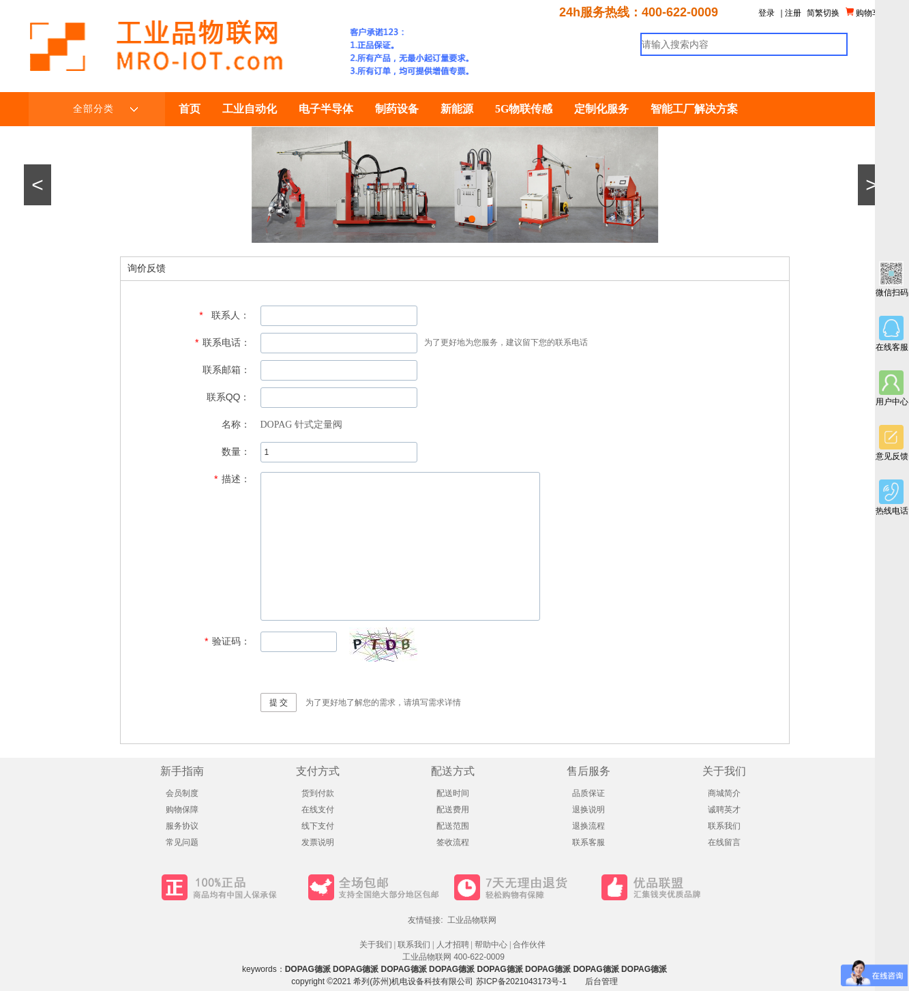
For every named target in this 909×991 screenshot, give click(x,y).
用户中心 (892, 388)
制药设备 (397, 109)
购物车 (863, 13)
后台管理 (601, 981)
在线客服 (892, 334)
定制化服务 (601, 109)
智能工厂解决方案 (694, 109)
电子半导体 (326, 109)
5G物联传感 (523, 109)
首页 (189, 109)
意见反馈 (892, 443)
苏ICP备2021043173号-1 (521, 981)
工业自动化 (249, 109)
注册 (793, 13)
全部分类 (105, 109)
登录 (766, 13)
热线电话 (892, 497)
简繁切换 (823, 13)
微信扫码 (892, 279)
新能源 (457, 109)
